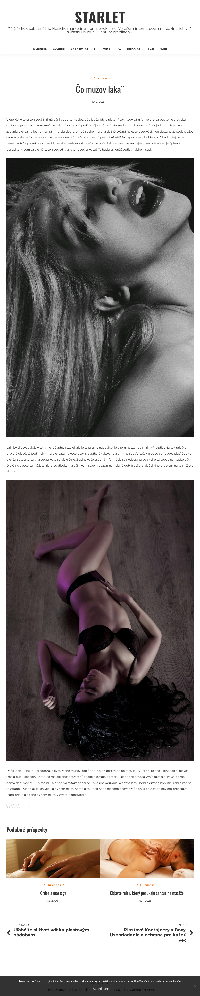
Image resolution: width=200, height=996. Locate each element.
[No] (195, 986)
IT (95, 49)
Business (40, 49)
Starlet (100, 16)
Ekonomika (79, 49)
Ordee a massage (53, 893)
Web (163, 49)
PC (118, 49)
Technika (133, 49)
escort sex (33, 119)
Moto (107, 49)
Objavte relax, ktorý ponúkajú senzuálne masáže (147, 893)
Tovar (150, 49)
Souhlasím (101, 989)
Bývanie (59, 49)
